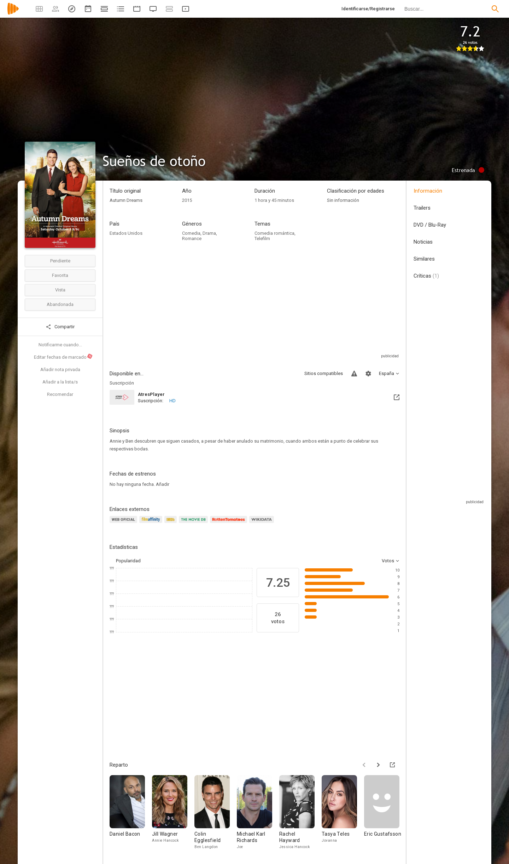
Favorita (60, 275)
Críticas (426, 276)
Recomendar (60, 394)
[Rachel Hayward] (300, 812)
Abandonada (60, 304)
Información (428, 191)
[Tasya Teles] (343, 812)
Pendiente (60, 260)
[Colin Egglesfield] (215, 812)
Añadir (162, 484)
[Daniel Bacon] (131, 812)
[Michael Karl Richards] (258, 812)
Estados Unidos (126, 233)
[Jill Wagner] (173, 812)
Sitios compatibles (323, 373)
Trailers (422, 208)
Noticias (423, 242)
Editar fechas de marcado (63, 356)
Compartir (60, 327)
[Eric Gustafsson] (385, 812)
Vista (60, 289)
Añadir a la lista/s (60, 382)
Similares (424, 259)
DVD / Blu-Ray (430, 225)
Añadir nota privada (60, 369)
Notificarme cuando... (60, 344)
